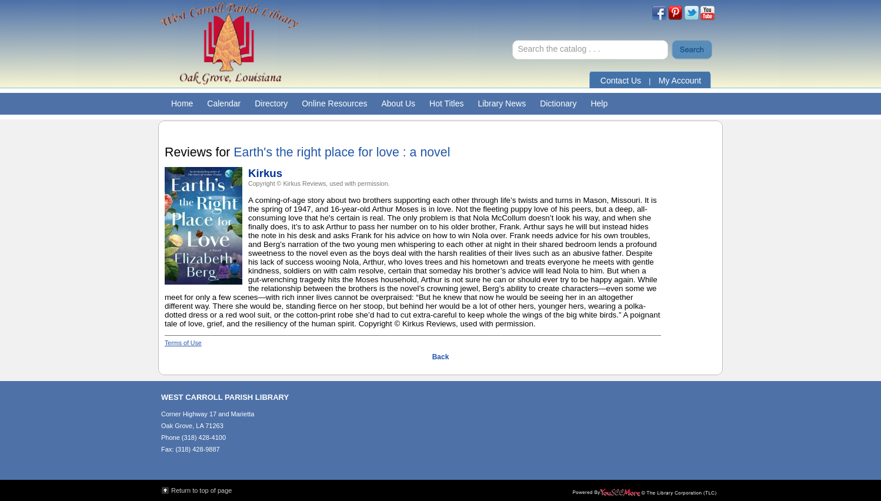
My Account (680, 80)
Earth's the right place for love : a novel (341, 152)
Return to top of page (201, 490)
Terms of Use (183, 342)
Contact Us (620, 80)
